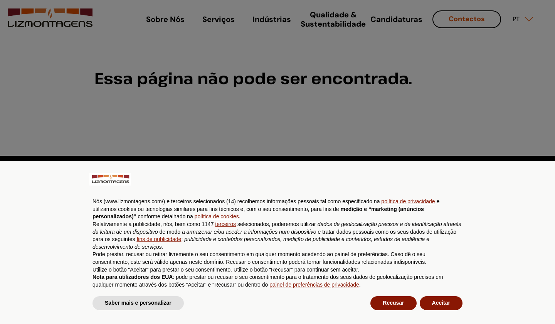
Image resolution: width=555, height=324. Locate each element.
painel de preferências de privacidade (314, 285)
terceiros (225, 224)
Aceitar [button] (441, 303)
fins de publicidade (158, 239)
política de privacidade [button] (408, 201)
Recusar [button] (393, 303)
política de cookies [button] (217, 216)
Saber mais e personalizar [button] (138, 303)
